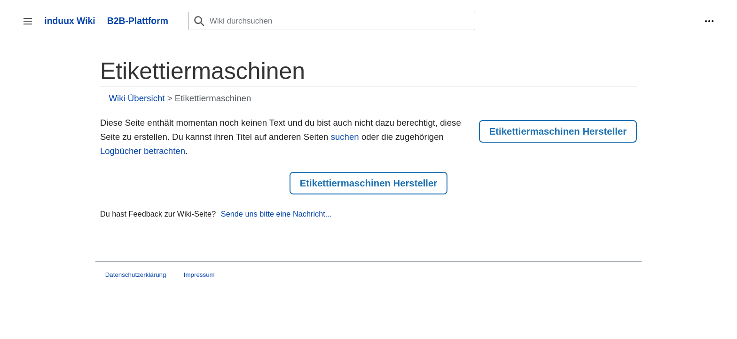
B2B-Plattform (137, 21)
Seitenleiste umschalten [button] (31, 26)
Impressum (199, 274)
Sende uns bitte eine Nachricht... (276, 214)
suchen (345, 137)
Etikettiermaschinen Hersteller (558, 131)
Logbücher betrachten (142, 151)
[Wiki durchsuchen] (331, 21)
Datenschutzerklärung (135, 274)
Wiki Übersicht (137, 98)
